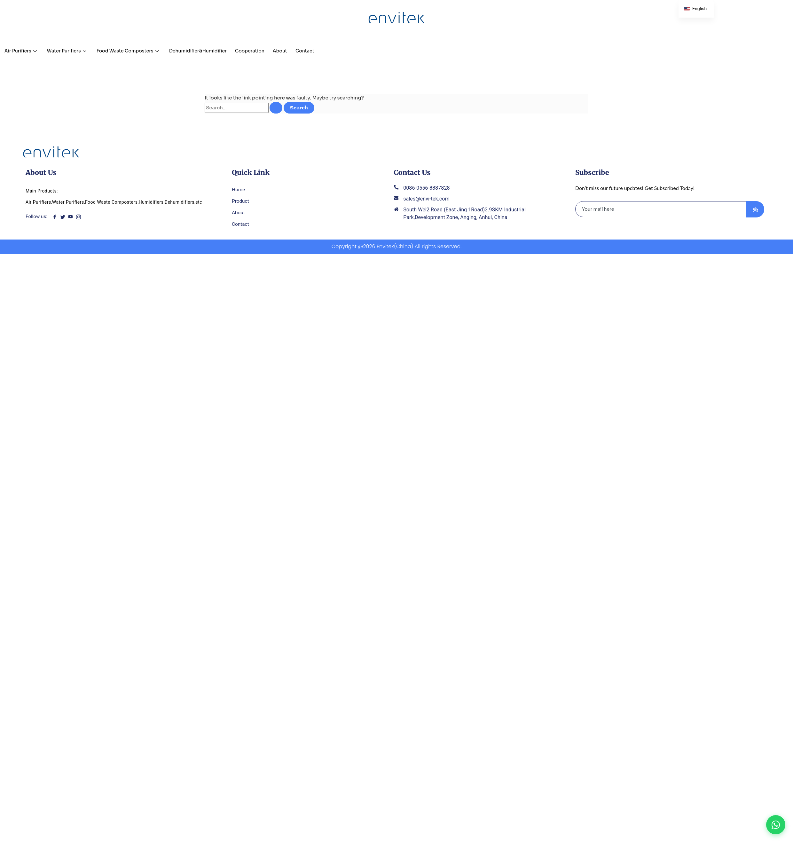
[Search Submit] (276, 108)
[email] (661, 210)
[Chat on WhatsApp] (775, 824)
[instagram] (80, 218)
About (299, 51)
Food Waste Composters (136, 51)
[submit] (755, 210)
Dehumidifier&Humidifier (210, 51)
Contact (326, 51)
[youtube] (72, 218)
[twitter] (64, 218)
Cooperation (266, 51)
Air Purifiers (22, 51)
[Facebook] (56, 218)
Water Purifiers (70, 51)
